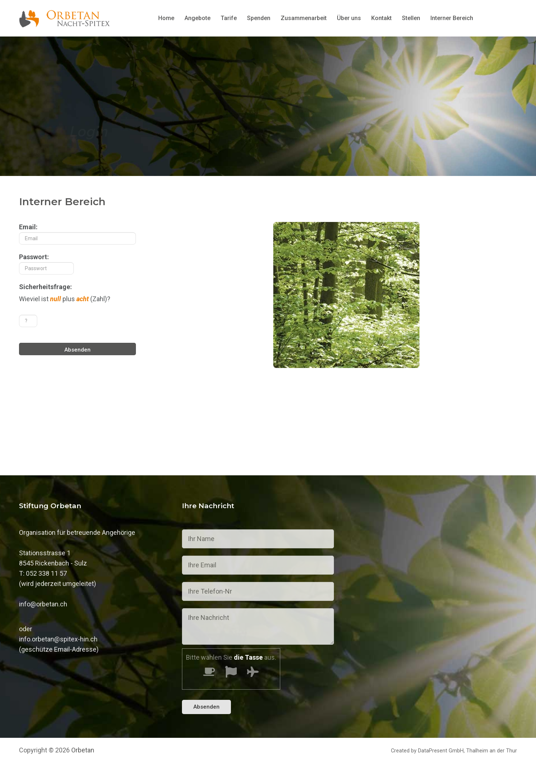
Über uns (349, 18)
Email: (77, 234)
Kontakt (381, 18)
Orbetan (82, 750)
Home (166, 18)
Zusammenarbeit (304, 18)
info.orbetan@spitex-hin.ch (58, 639)
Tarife (229, 18)
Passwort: (46, 264)
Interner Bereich (451, 18)
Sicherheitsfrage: (45, 287)
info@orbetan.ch (43, 604)
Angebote (197, 18)
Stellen (411, 18)
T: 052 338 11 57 (43, 573)
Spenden (258, 18)
